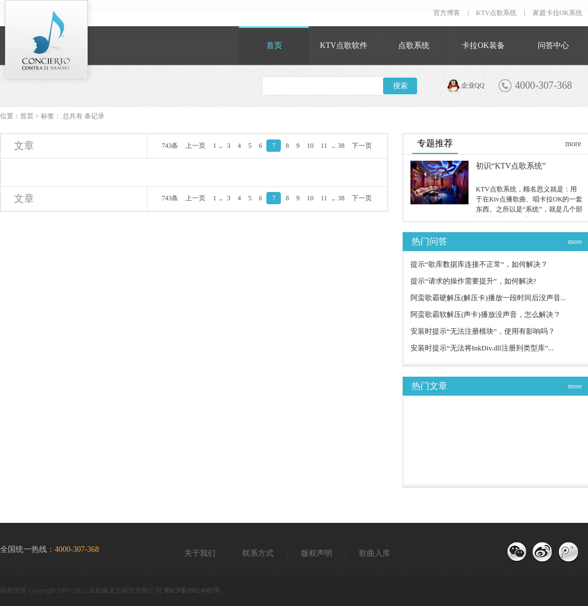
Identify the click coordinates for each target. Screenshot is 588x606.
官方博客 (446, 13)
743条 (169, 146)
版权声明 (316, 553)
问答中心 (553, 45)
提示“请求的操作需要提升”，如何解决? (473, 281)
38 (341, 146)
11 (324, 146)
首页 (274, 45)
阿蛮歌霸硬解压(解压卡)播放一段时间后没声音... (488, 298)
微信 (516, 552)
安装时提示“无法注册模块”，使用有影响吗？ (482, 331)
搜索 (400, 85)
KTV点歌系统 (496, 13)
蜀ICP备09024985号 (192, 590)
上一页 (195, 146)
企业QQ (472, 85)
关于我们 (200, 553)
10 (310, 146)
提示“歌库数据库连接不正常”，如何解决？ (479, 264)
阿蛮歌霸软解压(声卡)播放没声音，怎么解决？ (485, 314)
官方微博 (568, 552)
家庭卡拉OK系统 (557, 13)
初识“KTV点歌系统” (511, 166)
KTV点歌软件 (343, 45)
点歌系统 (413, 45)
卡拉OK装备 (483, 45)
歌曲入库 (374, 553)
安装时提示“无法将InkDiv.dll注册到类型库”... (481, 348)
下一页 (362, 146)
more (573, 144)
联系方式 (258, 553)
